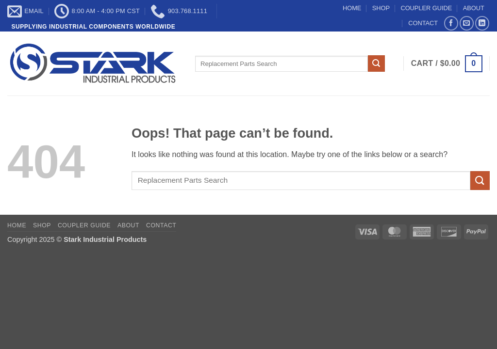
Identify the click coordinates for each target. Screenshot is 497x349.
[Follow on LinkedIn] (482, 23)
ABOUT (473, 8)
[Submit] (376, 63)
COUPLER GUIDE (426, 8)
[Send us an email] (467, 23)
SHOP (381, 8)
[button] (446, 63)
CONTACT (423, 23)
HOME (352, 8)
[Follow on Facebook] (451, 23)
